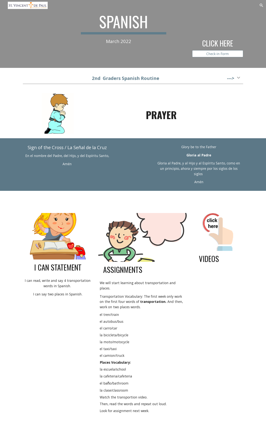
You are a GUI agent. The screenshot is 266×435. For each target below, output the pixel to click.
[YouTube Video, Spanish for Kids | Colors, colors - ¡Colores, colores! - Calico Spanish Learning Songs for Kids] (217, 293)
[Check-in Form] (217, 53)
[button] (261, 5)
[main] (123, 28)
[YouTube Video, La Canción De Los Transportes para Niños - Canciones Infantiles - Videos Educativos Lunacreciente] (217, 340)
